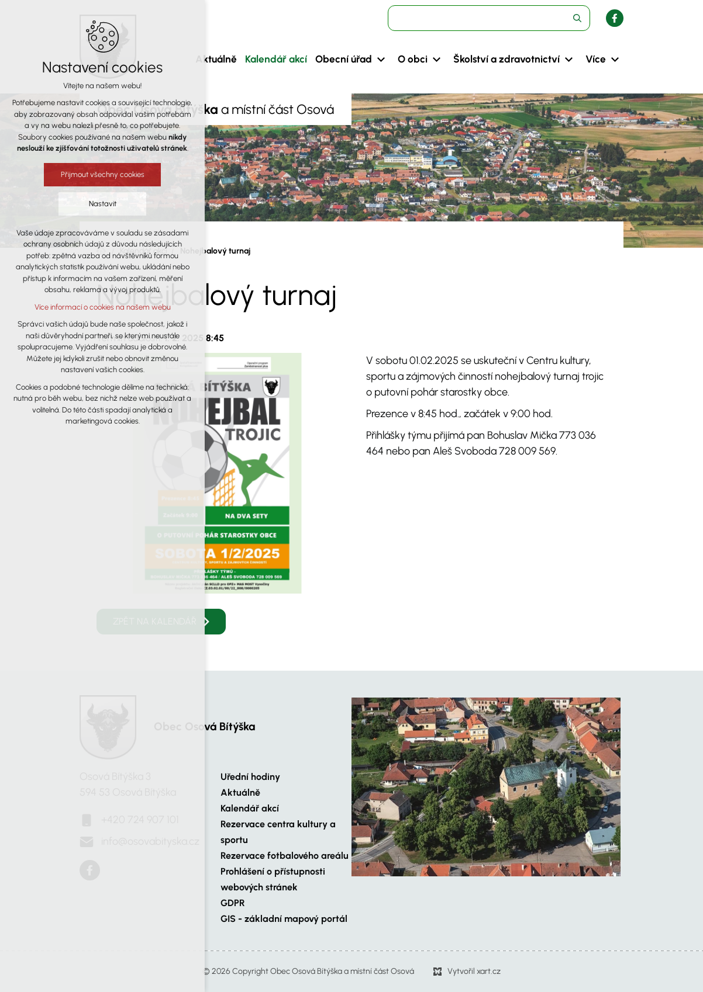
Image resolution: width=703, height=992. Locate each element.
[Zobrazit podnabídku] (381, 59)
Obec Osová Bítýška (204, 726)
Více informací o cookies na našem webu (101, 307)
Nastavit (101, 203)
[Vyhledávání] (577, 18)
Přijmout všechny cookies (101, 174)
